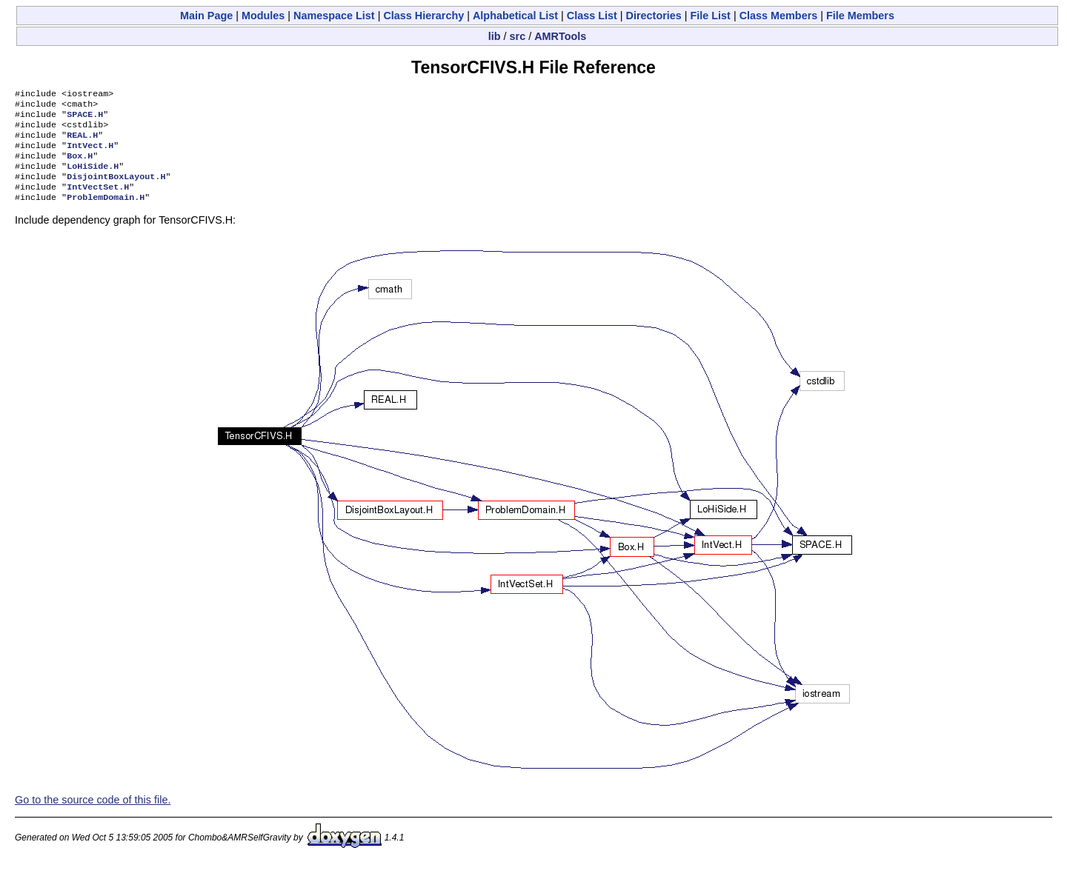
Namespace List (334, 15)
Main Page (206, 15)
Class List (592, 15)
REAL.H (82, 142)
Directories (654, 15)
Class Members (778, 15)
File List (711, 15)
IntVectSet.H (98, 201)
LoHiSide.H (93, 178)
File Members (860, 15)
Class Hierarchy (423, 15)
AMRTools (560, 36)
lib (494, 36)
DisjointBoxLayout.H (116, 189)
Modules (263, 15)
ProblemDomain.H (105, 213)
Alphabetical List (515, 15)
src (518, 36)
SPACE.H (85, 118)
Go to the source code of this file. (92, 816)
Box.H (80, 166)
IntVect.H (90, 154)
